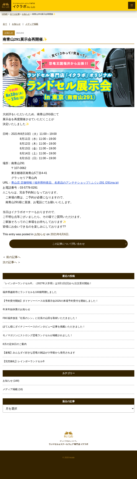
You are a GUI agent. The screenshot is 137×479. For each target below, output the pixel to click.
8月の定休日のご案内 (15, 344)
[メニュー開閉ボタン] (131, 5)
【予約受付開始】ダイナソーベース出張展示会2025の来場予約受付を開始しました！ (50, 300)
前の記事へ (13, 257)
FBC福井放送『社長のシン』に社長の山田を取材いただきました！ (40, 318)
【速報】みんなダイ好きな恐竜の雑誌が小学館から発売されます (39, 352)
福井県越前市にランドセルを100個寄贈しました (30, 292)
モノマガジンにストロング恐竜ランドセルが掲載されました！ (38, 335)
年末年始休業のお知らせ (16, 309)
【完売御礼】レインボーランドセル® (23, 361)
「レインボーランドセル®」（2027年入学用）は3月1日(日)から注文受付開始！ (47, 283)
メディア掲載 (31, 24)
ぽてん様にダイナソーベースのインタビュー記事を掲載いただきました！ (44, 326)
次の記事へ (10, 262)
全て (5, 24)
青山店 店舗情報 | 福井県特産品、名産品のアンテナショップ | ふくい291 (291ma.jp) (65, 182)
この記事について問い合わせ (68, 243)
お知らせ (16, 24)
